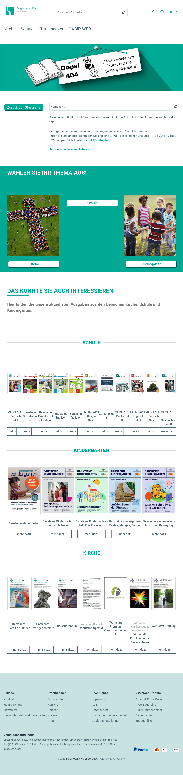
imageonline (143, 720)
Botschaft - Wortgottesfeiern (43, 626)
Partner (53, 710)
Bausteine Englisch (60, 415)
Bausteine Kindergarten (24, 523)
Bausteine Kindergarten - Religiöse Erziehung (91, 523)
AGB (95, 704)
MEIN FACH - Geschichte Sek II (168, 418)
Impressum (99, 699)
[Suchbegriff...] (110, 107)
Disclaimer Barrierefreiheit (109, 715)
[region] (91, 387)
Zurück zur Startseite (24, 107)
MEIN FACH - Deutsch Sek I (15, 416)
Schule (92, 203)
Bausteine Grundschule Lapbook (45, 416)
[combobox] (87, 12)
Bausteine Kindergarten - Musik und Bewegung (159, 523)
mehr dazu (15, 431)
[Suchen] (123, 12)
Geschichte (55, 699)
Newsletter (11, 710)
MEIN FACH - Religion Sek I (91, 416)
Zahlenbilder (106, 415)
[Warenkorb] (168, 12)
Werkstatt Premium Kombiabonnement (116, 628)
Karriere (53, 704)
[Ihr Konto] (153, 12)
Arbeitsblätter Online (149, 699)
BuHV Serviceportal (148, 710)
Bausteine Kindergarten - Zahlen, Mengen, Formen (125, 523)
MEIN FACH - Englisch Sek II (137, 416)
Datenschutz (100, 710)
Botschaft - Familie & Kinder (19, 626)
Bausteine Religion (76, 415)
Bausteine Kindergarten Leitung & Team (58, 523)
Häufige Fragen (14, 704)
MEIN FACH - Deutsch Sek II (152, 416)
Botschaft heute (67, 626)
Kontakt (9, 699)
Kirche (34, 264)
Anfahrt (53, 720)
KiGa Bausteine (145, 704)
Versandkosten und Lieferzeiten (25, 715)
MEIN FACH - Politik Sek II (122, 416)
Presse (52, 715)
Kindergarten (151, 264)
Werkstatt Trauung (164, 626)
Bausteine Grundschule (30, 416)
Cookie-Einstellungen (106, 720)
